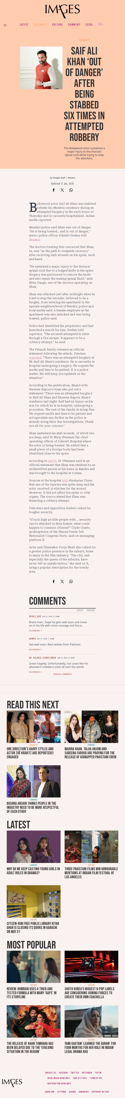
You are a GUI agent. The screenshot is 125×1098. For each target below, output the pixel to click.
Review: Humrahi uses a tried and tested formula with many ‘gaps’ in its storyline (32, 992)
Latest (24, 24)
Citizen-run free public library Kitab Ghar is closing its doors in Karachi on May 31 (33, 927)
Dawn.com (50, 1091)
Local (89, 24)
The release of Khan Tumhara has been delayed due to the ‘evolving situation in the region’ (30, 1047)
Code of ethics (80, 1078)
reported (35, 357)
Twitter (75, 1072)
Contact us (50, 1072)
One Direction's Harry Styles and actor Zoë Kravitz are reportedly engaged (30, 753)
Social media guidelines (58, 1078)
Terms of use (96, 1078)
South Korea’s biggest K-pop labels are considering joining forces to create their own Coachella (89, 992)
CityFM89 (61, 1091)
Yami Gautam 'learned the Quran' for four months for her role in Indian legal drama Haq (90, 1047)
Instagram (87, 1072)
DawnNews (84, 1091)
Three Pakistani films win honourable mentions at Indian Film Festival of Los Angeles (91, 872)
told (65, 480)
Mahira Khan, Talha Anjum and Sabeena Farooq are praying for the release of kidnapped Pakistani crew (90, 753)
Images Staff (59, 177)
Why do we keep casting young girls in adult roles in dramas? (33, 870)
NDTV (52, 461)
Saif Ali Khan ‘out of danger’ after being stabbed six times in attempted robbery (84, 94)
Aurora (72, 1091)
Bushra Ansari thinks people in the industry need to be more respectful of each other (33, 807)
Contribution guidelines (59, 1083)
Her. (101, 24)
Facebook (63, 1072)
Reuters (71, 177)
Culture (57, 24)
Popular (91, 610)
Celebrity (40, 24)
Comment (74, 24)
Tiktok (98, 1072)
